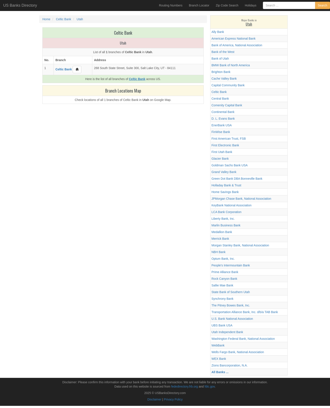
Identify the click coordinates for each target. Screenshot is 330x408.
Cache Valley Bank (224, 78)
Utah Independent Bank (227, 332)
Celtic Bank (219, 92)
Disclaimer (154, 399)
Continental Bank (222, 112)
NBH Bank (218, 252)
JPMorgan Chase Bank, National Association (241, 198)
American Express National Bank (233, 38)
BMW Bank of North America (230, 65)
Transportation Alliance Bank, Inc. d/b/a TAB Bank (244, 312)
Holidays (250, 5)
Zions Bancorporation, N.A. (229, 365)
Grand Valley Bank (223, 172)
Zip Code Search (227, 5)
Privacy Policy (173, 399)
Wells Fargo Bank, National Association (237, 352)
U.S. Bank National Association (232, 318)
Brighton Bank (220, 72)
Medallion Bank (221, 232)
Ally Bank (217, 32)
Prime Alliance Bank (224, 272)
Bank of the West (222, 52)
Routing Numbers (170, 5)
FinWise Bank (220, 132)
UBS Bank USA (221, 325)
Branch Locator (199, 5)
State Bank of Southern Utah (230, 292)
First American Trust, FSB (228, 138)
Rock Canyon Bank (224, 278)
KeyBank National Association (231, 205)
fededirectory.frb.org (184, 386)
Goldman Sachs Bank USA (229, 165)
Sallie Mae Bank (222, 285)
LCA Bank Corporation (226, 212)
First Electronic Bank (225, 145)
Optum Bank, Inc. (223, 258)
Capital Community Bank (228, 85)
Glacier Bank (220, 158)
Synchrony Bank (222, 298)
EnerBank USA (221, 125)
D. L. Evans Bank (223, 118)
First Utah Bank (221, 152)
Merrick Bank (220, 238)
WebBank (217, 345)
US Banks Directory (20, 5)
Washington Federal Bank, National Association (243, 338)
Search (322, 5)
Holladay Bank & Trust (226, 185)
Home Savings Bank (225, 192)
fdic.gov (210, 386)
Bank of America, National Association (236, 45)
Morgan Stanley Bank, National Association (240, 245)
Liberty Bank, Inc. (223, 218)
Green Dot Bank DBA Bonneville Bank (236, 178)
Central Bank (220, 98)
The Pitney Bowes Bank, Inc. (230, 305)
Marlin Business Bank (226, 225)
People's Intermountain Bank (230, 265)
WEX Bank (218, 358)
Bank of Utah (220, 58)
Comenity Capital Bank (226, 105)
